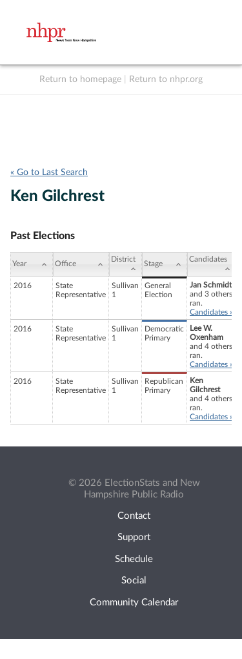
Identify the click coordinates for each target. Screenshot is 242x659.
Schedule (134, 559)
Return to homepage (80, 79)
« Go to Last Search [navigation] (49, 172)
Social (133, 580)
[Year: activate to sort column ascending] (31, 264)
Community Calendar (134, 602)
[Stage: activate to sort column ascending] (164, 264)
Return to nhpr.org (166, 79)
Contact (133, 516)
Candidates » (211, 312)
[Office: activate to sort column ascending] (81, 264)
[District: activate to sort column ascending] (125, 264)
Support (133, 537)
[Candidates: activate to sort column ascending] (211, 264)
